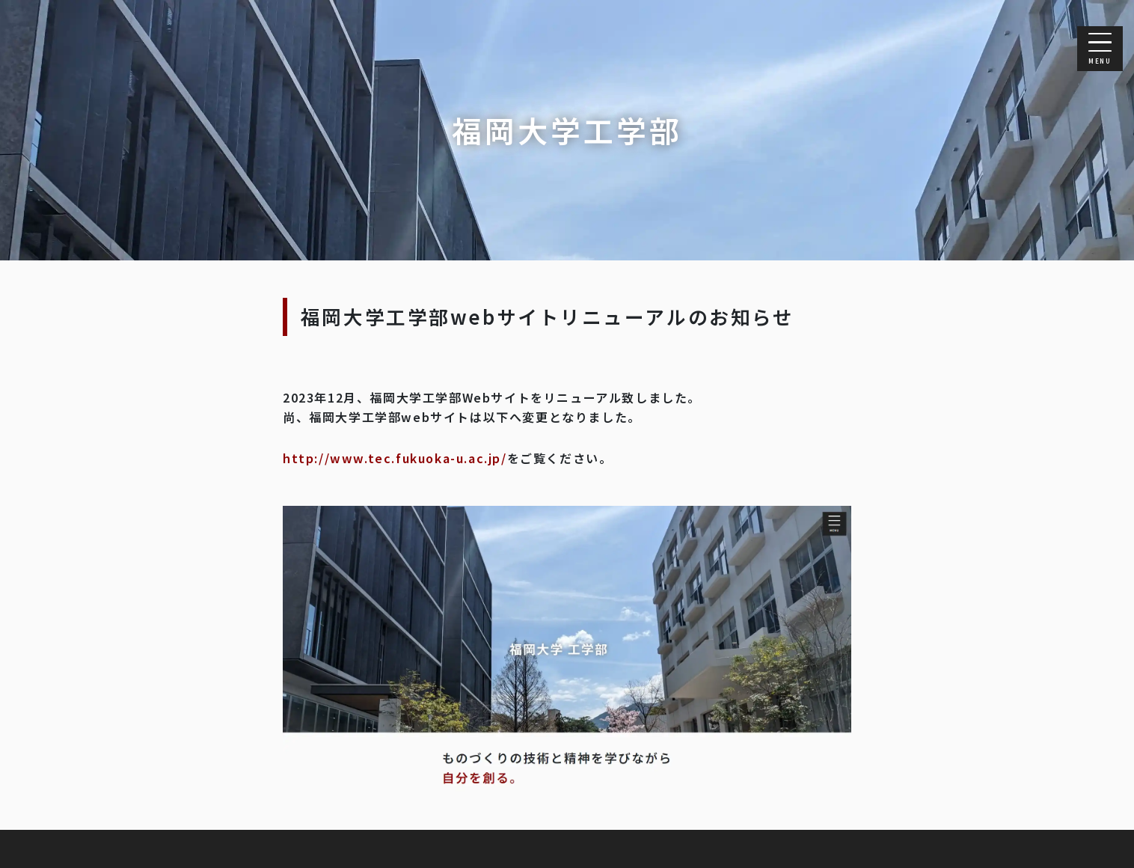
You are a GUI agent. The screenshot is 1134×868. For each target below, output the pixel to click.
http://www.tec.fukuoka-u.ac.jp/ (395, 458)
